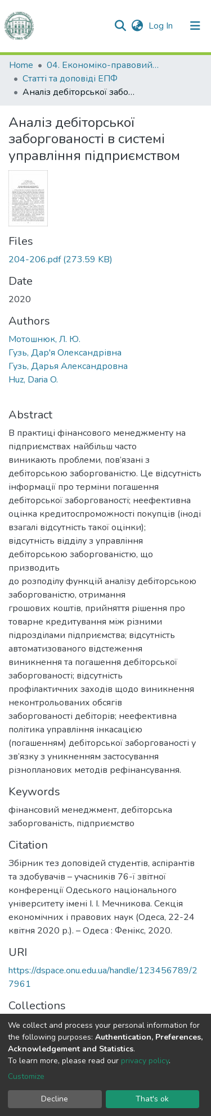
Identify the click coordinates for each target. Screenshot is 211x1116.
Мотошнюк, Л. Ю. (44, 339)
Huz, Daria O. (33, 379)
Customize (26, 1076)
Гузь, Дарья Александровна (68, 366)
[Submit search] (120, 26)
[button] (137, 26)
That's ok (152, 1099)
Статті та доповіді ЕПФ (70, 78)
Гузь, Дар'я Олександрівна (65, 353)
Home (21, 65)
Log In (162, 26)
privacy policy (145, 1060)
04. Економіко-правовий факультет (103, 65)
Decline (54, 1099)
